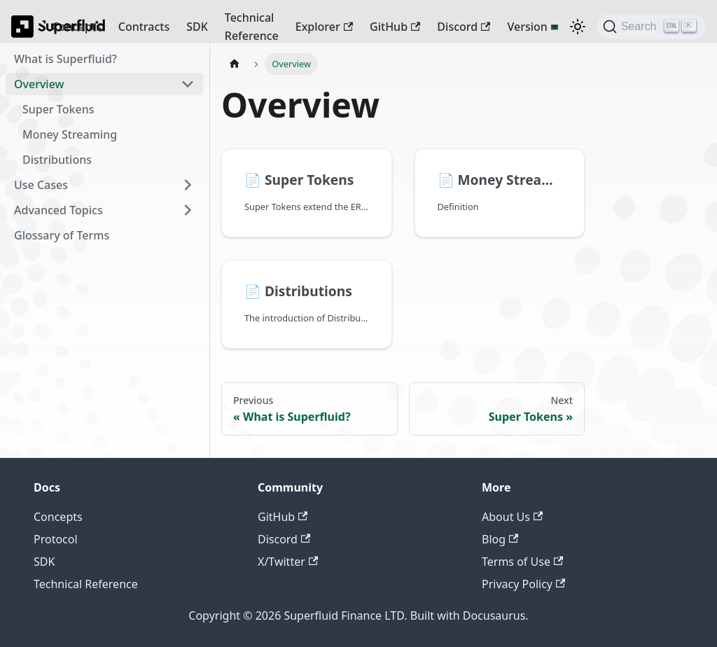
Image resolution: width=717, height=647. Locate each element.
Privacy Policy (523, 584)
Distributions (57, 159)
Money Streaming (69, 134)
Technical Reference (252, 26)
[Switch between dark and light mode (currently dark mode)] (577, 26)
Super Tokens (58, 109)
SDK (197, 26)
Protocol (56, 539)
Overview (39, 84)
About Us (512, 516)
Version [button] (527, 26)
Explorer (324, 26)
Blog (500, 539)
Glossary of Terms (61, 235)
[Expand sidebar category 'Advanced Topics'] (187, 210)
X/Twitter (288, 561)
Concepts (77, 26)
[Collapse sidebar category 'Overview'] (187, 84)
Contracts (143, 26)
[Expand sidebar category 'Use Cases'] (187, 185)
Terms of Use (522, 561)
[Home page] (234, 64)
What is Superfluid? (65, 59)
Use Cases (41, 185)
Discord (463, 26)
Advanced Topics (58, 210)
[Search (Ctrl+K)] (651, 26)
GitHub (395, 26)
